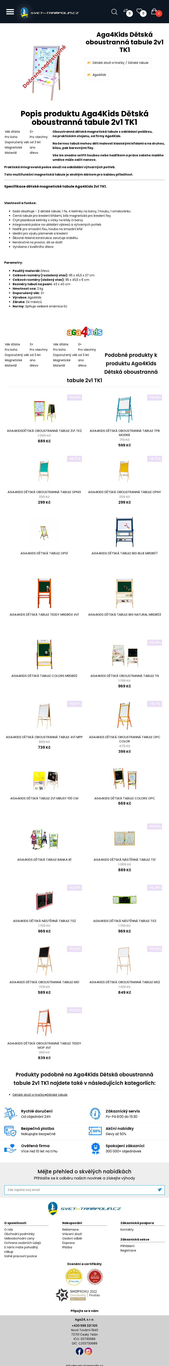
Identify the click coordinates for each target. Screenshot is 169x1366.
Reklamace (70, 1229)
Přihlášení (127, 1246)
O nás (8, 1229)
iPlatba (67, 1247)
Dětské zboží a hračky (108, 63)
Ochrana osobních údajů (22, 1243)
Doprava (68, 1243)
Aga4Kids (99, 75)
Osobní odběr (72, 1238)
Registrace (128, 1250)
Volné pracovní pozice (20, 1256)
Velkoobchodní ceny (19, 1238)
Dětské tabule (138, 63)
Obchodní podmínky (19, 1234)
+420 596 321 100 (84, 1326)
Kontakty (127, 1229)
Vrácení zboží (72, 1234)
